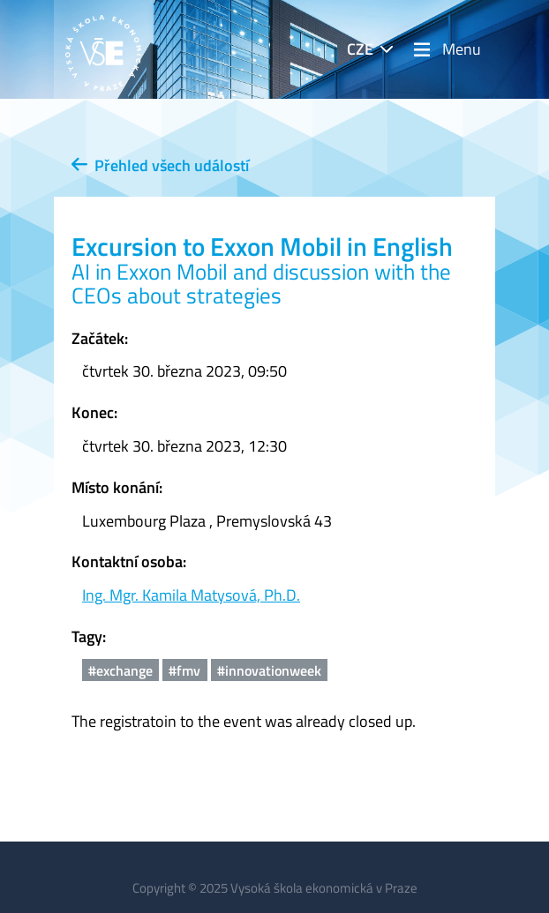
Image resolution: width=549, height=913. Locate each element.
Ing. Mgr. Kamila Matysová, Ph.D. (191, 595)
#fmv (184, 670)
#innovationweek (269, 670)
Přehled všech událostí (160, 165)
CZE (360, 49)
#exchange (120, 670)
